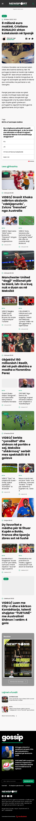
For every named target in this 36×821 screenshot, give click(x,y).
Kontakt (4, 785)
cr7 (7, 122)
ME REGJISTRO (28, 781)
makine (20, 122)
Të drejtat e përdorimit (16, 785)
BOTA (4, 122)
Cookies (28, 785)
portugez (12, 122)
